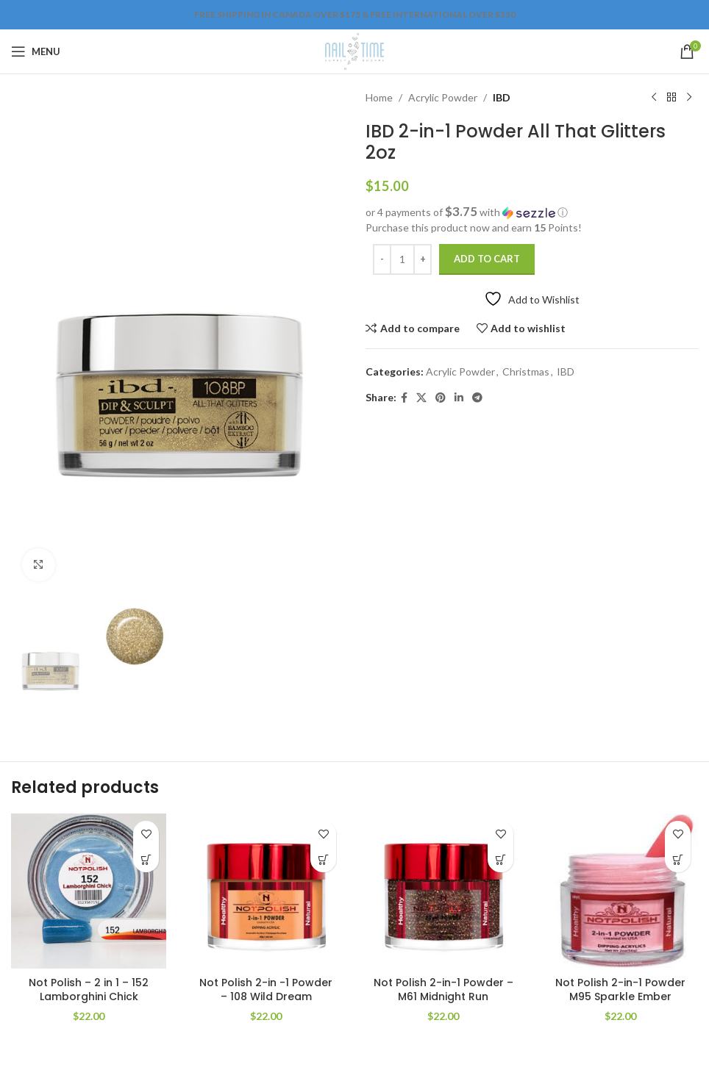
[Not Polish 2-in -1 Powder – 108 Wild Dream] (265, 891)
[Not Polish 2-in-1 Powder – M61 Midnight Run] (443, 891)
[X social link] (421, 398)
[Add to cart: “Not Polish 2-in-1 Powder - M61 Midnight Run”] (500, 859)
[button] (532, 212)
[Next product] (689, 98)
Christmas (525, 371)
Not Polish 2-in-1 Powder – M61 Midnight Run (443, 990)
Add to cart (487, 259)
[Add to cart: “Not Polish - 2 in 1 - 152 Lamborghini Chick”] (146, 859)
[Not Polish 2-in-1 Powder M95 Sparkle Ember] (620, 891)
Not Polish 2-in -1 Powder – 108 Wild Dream (265, 990)
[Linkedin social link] (459, 398)
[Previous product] (654, 98)
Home (379, 97)
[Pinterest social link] (440, 398)
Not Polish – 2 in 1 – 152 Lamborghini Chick (89, 990)
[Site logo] (354, 50)
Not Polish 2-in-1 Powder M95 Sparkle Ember (620, 990)
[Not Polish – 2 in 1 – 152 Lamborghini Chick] (88, 891)
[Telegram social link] (477, 398)
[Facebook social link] (404, 398)
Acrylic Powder (442, 97)
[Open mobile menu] (36, 51)
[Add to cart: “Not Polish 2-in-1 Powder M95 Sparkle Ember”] (678, 859)
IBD (501, 97)
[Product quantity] (402, 259)
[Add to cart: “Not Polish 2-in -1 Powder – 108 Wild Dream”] (323, 859)
